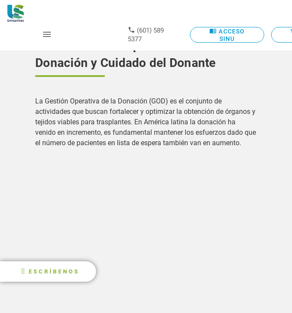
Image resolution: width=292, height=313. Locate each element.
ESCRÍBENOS (54, 271)
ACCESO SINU (227, 34)
